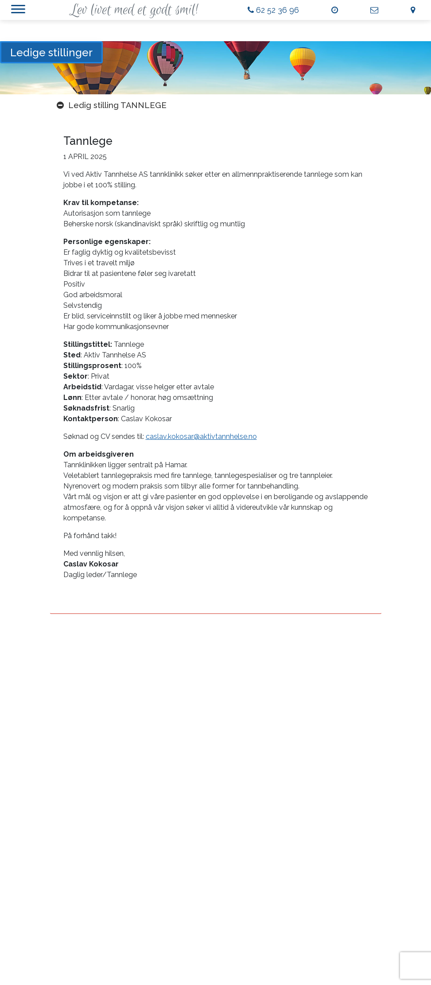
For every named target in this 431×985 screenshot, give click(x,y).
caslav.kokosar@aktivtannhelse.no (201, 436)
